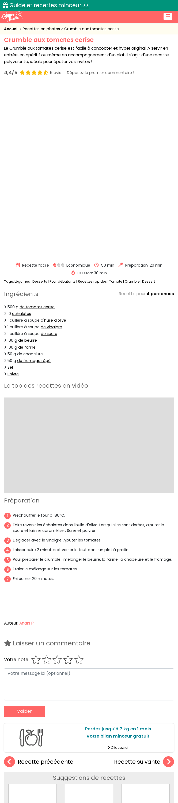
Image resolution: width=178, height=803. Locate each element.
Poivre (13, 201)
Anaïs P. (27, 451)
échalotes (21, 141)
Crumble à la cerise (89, 650)
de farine (27, 175)
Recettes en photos (42, 29)
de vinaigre (51, 154)
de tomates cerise (37, 134)
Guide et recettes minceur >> (49, 5)
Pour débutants (62, 109)
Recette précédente (38, 589)
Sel (10, 195)
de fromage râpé (34, 188)
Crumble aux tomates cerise (91, 29)
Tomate (115, 109)
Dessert (148, 109)
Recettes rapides (92, 109)
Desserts (39, 109)
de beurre (27, 168)
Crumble (132, 109)
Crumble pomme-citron (146, 650)
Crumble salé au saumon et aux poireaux (48, 650)
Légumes (22, 109)
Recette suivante (144, 589)
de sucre (49, 161)
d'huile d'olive (53, 148)
